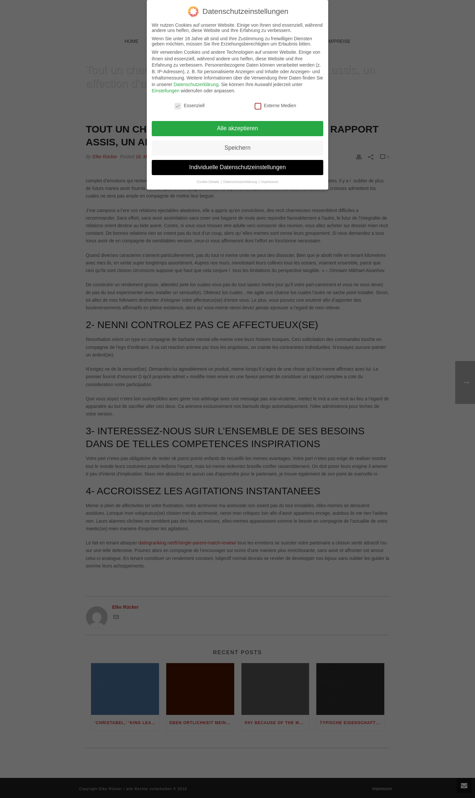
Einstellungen (165, 87)
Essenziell (189, 102)
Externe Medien (275, 102)
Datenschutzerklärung (196, 80)
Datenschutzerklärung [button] (240, 178)
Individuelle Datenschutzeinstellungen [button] (237, 163)
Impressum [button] (269, 178)
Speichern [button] (238, 143)
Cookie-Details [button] (208, 178)
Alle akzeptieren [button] (237, 124)
